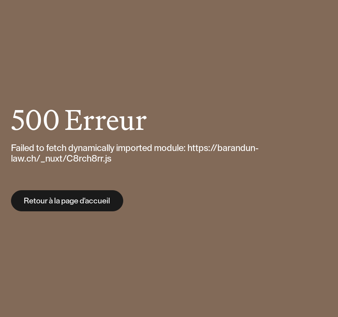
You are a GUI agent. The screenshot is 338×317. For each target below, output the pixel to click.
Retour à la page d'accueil (67, 201)
